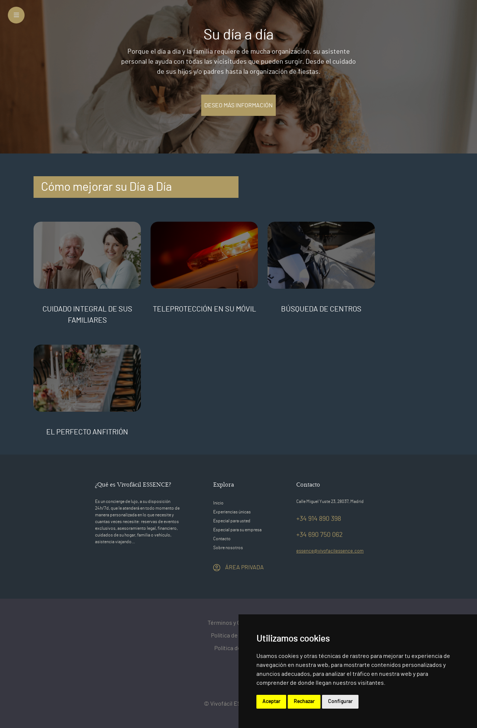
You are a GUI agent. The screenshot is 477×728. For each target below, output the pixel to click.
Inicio (218, 503)
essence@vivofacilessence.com (330, 551)
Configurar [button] (340, 701)
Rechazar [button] (304, 701)
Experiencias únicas (232, 512)
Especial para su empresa (237, 530)
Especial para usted (231, 521)
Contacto (222, 538)
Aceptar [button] (271, 701)
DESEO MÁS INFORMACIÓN (238, 105)
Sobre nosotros (228, 547)
